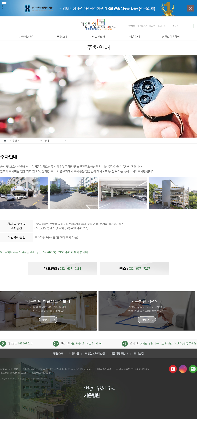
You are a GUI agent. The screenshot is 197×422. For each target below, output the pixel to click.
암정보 (127, 25)
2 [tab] (2, 6)
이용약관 (74, 353)
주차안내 (53, 140)
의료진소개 (98, 36)
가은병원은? (26, 36)
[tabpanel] (98, 8)
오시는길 (139, 353)
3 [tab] (2, 8)
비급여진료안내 (119, 353)
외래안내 (158, 25)
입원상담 (138, 25)
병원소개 (62, 36)
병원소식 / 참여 (171, 36)
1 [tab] (4, 3)
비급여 (148, 25)
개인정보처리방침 (95, 353)
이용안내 (134, 36)
